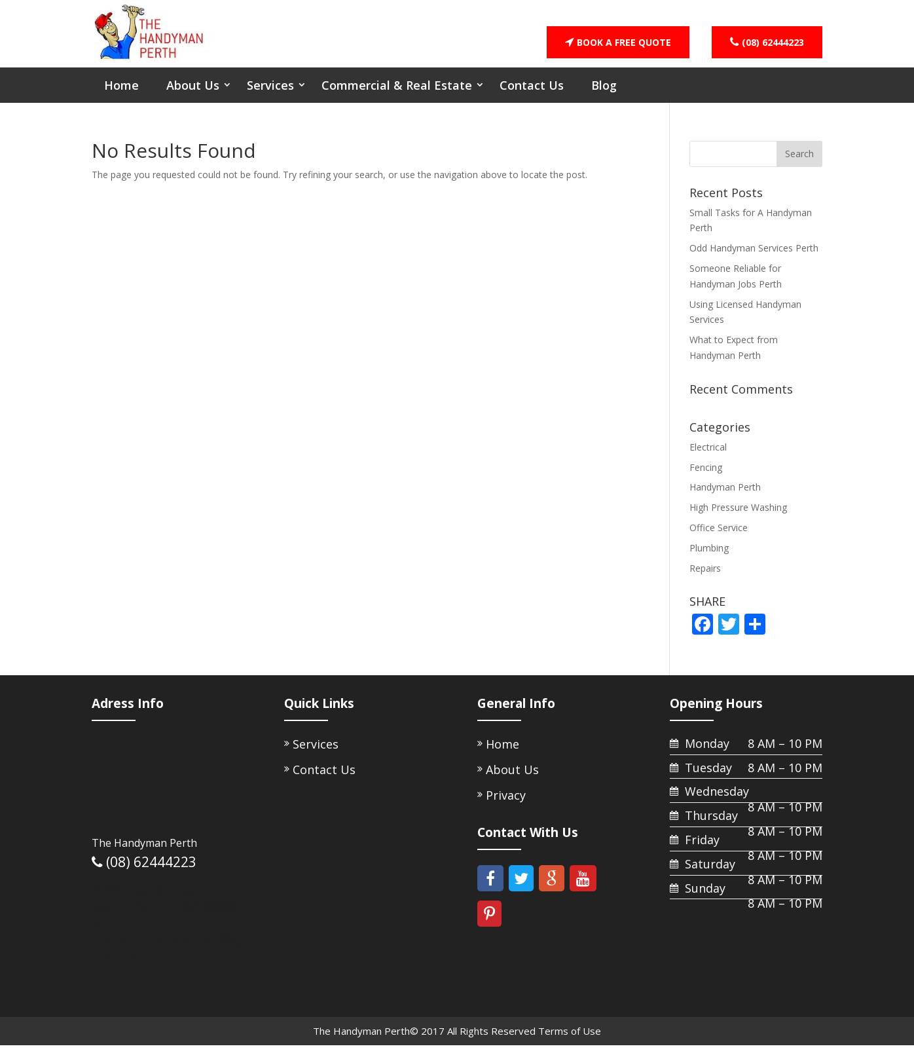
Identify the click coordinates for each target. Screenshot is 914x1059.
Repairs (705, 578)
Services (270, 95)
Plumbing (709, 558)
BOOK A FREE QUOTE (618, 42)
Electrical (708, 457)
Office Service (718, 538)
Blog (604, 95)
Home (121, 95)
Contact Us (532, 95)
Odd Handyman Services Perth (753, 259)
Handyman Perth (725, 498)
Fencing (705, 478)
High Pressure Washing (738, 518)
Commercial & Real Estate (396, 95)
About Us (192, 95)
